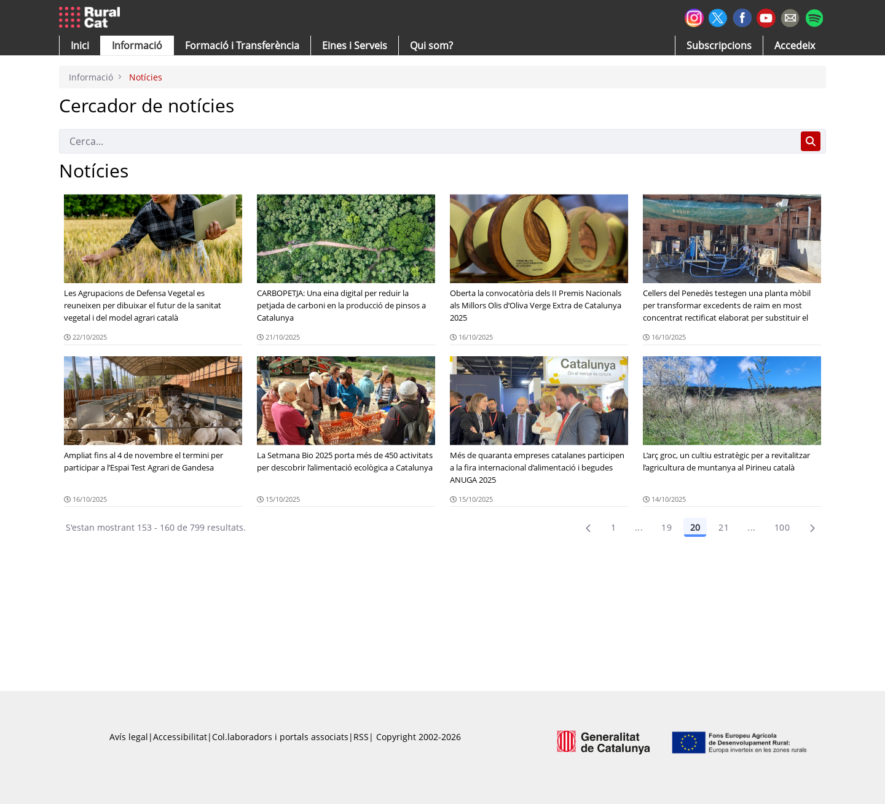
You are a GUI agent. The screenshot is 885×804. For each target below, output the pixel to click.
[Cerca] (427, 141)
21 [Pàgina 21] (723, 527)
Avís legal (128, 737)
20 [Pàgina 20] (695, 527)
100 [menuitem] (782, 527)
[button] (80, 45)
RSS (361, 737)
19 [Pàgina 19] (666, 527)
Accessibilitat (180, 737)
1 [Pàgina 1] (613, 527)
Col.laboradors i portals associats (280, 737)
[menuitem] (242, 45)
